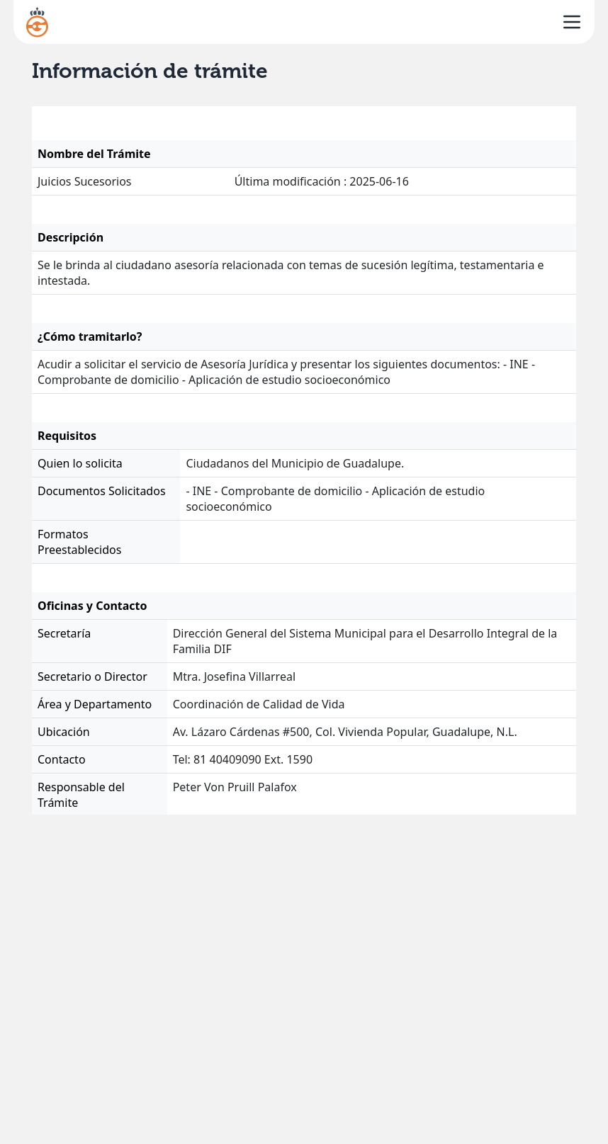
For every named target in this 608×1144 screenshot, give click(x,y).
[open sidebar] (572, 22)
